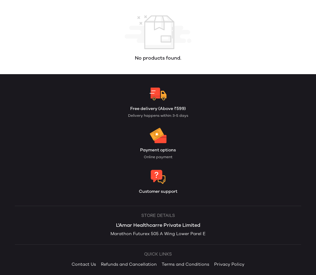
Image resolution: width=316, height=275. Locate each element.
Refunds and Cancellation (129, 264)
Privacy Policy (229, 264)
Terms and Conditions (185, 264)
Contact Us (84, 264)
